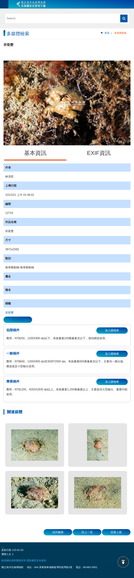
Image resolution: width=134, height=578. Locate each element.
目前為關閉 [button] (4, 4)
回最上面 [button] (116, 532)
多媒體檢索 (120, 33)
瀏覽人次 (6, 554)
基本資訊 (35, 153)
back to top (123, 562)
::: (4, 29)
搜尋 (124, 18)
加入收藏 (17, 319)
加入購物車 (112, 330)
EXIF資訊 (98, 153)
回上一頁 (87, 532)
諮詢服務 (58, 532)
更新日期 (6, 550)
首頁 (107, 33)
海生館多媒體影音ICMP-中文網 (31, 4)
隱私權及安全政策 (36, 560)
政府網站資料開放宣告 (13, 560)
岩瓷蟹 (9, 312)
